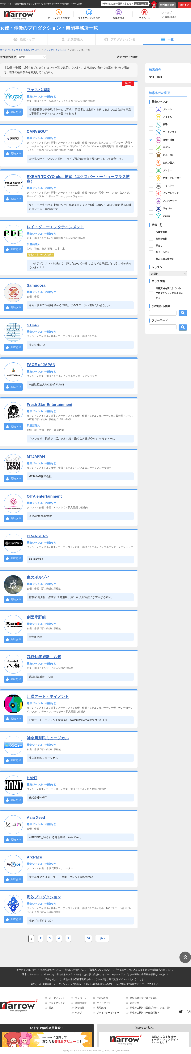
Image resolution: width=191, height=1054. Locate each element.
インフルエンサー (168, 193)
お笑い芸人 (165, 163)
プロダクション (57, 1003)
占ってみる (141, 3)
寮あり (159, 245)
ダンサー (164, 170)
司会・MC (164, 155)
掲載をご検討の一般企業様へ (145, 1012)
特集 (51, 1007)
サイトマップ (103, 1003)
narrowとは (102, 998)
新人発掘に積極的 (165, 258)
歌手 (162, 125)
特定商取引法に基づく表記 (143, 998)
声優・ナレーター (168, 178)
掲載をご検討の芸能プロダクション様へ (150, 1007)
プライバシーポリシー (108, 1012)
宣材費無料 (161, 238)
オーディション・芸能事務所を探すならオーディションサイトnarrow (29, 4)
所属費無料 (161, 232)
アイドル (164, 117)
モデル (163, 147)
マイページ (81, 998)
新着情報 (79, 1007)
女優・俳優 (165, 140)
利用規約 (101, 1007)
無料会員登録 (167, 4)
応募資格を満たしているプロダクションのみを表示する (169, 293)
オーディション (57, 998)
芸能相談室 (170, 16)
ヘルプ (168, 12)
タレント (164, 109)
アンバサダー (166, 201)
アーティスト (166, 132)
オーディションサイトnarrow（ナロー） (92, 1050)
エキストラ (165, 186)
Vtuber (163, 216)
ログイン (184, 4)
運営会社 (134, 1003)
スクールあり (162, 252)
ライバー (164, 209)
